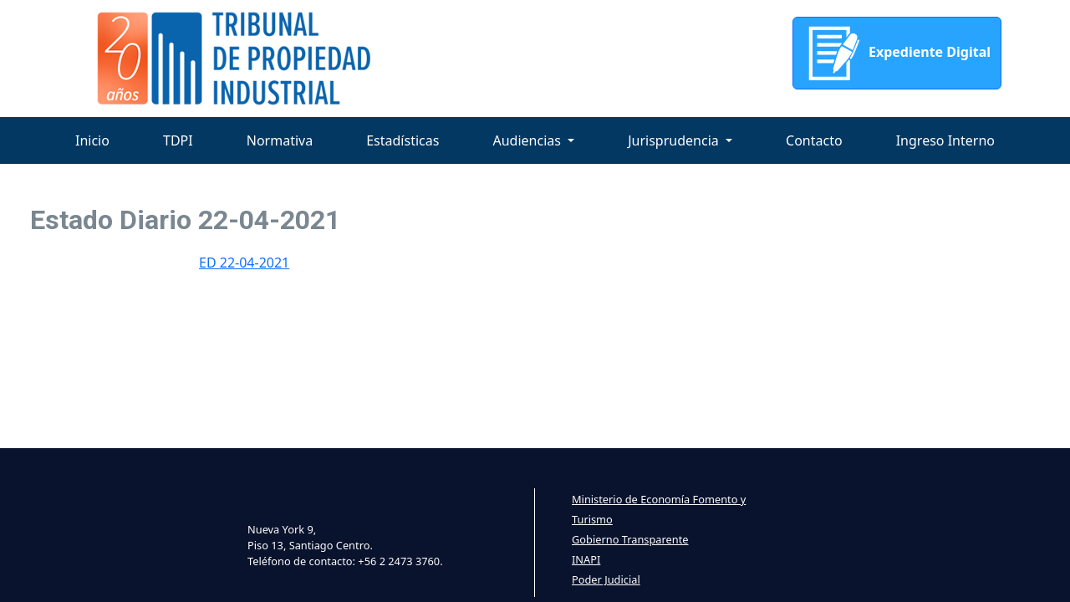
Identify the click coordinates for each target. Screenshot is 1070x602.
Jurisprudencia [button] (675, 140)
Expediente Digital (897, 53)
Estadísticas (402, 140)
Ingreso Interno (945, 140)
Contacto (814, 140)
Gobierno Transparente (630, 539)
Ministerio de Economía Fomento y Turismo (659, 509)
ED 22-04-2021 (244, 262)
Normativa (280, 140)
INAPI (586, 559)
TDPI (178, 140)
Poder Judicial (606, 579)
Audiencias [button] (528, 140)
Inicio (92, 140)
